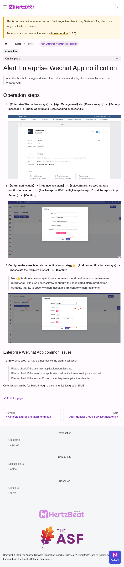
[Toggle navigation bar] (5, 7)
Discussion (16, 463)
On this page (12, 58)
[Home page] (6, 44)
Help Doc (13, 445)
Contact (12, 469)
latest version (59, 33)
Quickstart (14, 439)
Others (12, 493)
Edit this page (13, 398)
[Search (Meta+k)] (118, 7)
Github (13, 487)
